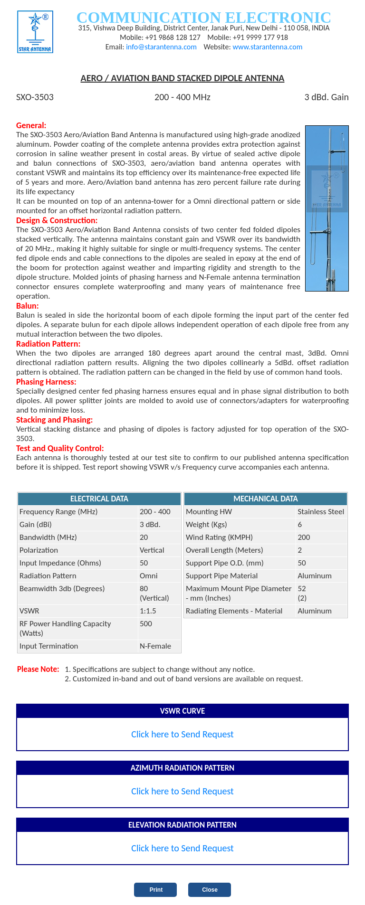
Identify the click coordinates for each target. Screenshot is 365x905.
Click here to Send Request (182, 734)
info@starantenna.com (161, 46)
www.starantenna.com (267, 46)
